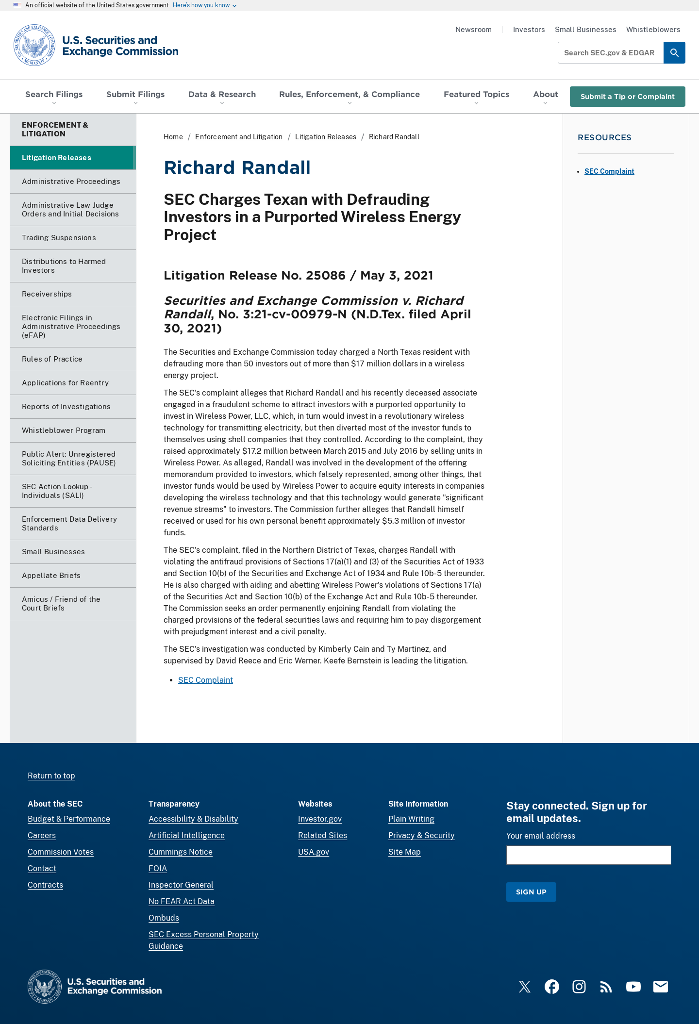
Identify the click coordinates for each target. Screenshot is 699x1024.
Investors (529, 29)
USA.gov (313, 852)
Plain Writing (411, 819)
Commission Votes (61, 852)
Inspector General (181, 885)
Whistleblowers (653, 29)
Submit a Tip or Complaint (628, 96)
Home (173, 137)
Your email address (540, 836)
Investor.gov (320, 819)
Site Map (404, 852)
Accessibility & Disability (193, 819)
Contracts (45, 885)
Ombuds (164, 918)
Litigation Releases (325, 137)
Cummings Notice (181, 852)
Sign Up (531, 892)
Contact (42, 868)
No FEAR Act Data (182, 901)
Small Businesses (585, 29)
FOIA (158, 868)
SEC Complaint (205, 680)
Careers (42, 835)
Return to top (51, 775)
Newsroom (473, 29)
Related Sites (322, 835)
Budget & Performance (69, 819)
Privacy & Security (421, 835)
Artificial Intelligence (187, 835)
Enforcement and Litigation (239, 137)
